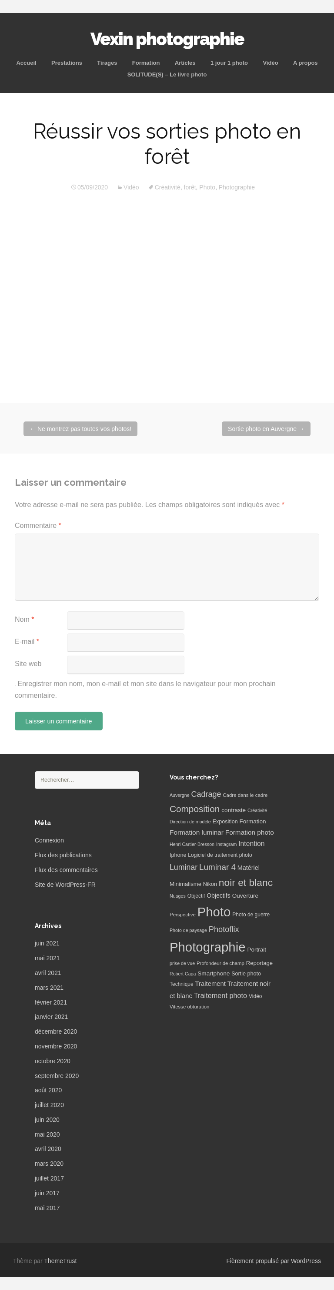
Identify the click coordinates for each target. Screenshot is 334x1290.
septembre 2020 (57, 1075)
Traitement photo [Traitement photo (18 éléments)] (220, 995)
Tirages (107, 63)
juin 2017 (47, 1193)
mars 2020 (49, 1163)
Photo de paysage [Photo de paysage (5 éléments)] (188, 930)
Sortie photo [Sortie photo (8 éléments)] (246, 974)
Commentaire (38, 525)
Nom (24, 619)
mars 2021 (49, 987)
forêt (190, 187)
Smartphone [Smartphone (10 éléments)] (213, 973)
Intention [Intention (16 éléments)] (251, 843)
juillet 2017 (49, 1178)
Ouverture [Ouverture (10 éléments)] (245, 895)
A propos (305, 63)
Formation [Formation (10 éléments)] (253, 821)
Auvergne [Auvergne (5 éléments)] (180, 795)
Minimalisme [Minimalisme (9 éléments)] (185, 884)
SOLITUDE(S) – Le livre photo (167, 74)
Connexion (49, 840)
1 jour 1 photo (229, 63)
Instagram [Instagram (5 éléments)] (226, 844)
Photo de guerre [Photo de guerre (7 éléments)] (251, 915)
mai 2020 (47, 1134)
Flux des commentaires (66, 869)
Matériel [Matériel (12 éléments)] (248, 867)
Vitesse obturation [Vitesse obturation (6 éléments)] (189, 1006)
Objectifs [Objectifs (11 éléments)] (218, 895)
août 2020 (48, 1090)
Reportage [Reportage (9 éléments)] (259, 963)
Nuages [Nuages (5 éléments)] (178, 896)
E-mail (27, 641)
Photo (207, 187)
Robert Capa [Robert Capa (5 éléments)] (183, 973)
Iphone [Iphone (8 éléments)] (178, 855)
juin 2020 (47, 1119)
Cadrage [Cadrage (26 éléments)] (206, 794)
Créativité (167, 187)
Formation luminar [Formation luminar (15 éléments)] (197, 832)
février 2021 (51, 1002)
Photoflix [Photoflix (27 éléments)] (224, 929)
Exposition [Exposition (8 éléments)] (225, 822)
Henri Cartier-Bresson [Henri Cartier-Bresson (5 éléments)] (192, 844)
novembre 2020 (56, 1046)
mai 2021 (47, 958)
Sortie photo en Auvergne (266, 428)
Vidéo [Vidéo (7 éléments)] (255, 996)
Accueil (26, 63)
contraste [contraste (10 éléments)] (233, 810)
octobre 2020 (52, 1061)
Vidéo (270, 63)
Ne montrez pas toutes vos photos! (80, 428)
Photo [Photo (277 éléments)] (214, 912)
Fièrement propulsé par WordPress (273, 1260)
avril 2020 (48, 1148)
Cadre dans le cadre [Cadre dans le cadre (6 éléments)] (245, 795)
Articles (185, 63)
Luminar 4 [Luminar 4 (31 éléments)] (217, 867)
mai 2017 (47, 1207)
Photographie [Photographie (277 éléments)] (207, 947)
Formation (146, 63)
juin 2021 (47, 943)
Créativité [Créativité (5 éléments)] (257, 810)
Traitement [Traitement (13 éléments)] (210, 983)
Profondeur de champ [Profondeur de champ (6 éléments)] (220, 963)
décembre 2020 (56, 1031)
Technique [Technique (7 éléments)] (182, 984)
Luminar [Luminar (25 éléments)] (183, 867)
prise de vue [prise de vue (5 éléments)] (182, 963)
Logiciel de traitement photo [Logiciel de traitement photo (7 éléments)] (220, 855)
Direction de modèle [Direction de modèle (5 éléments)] (190, 821)
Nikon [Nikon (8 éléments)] (210, 884)
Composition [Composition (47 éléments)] (195, 809)
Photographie (237, 187)
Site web (28, 663)
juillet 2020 (49, 1104)
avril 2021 (48, 972)
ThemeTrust (60, 1260)
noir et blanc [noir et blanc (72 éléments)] (246, 882)
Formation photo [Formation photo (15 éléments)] (249, 832)
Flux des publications (63, 855)
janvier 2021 (51, 1016)
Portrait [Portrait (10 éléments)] (256, 949)
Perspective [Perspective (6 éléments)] (183, 914)
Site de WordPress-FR (65, 884)
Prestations (66, 63)
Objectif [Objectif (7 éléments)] (196, 896)
